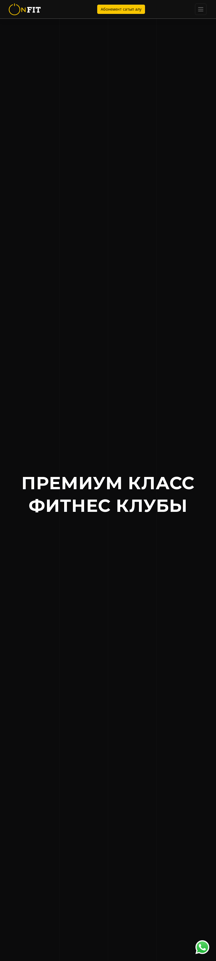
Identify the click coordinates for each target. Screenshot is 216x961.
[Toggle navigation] (200, 9)
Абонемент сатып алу (121, 9)
